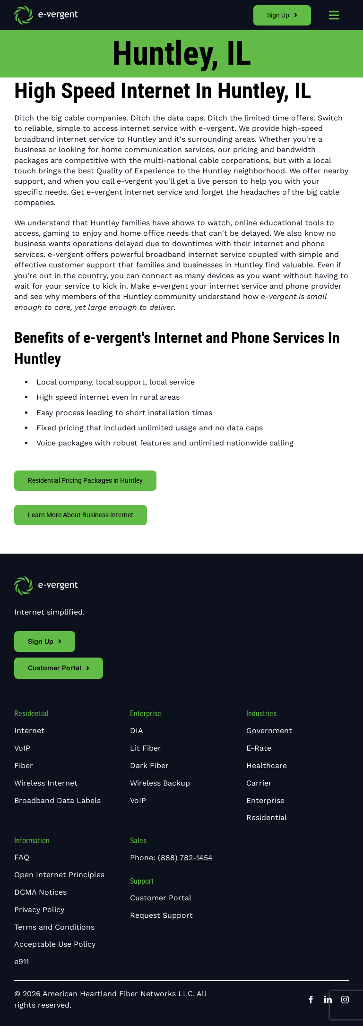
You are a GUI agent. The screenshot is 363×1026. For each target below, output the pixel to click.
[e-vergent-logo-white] (46, 9)
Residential (31, 713)
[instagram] (345, 1000)
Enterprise (145, 713)
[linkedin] (328, 1000)
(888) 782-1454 (185, 857)
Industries (261, 713)
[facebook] (311, 1000)
